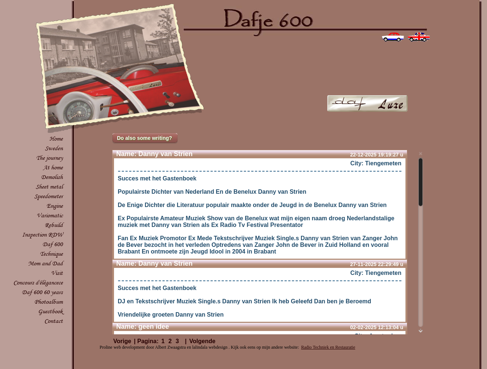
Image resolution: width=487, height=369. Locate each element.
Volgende (202, 341)
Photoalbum (48, 302)
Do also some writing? (144, 138)
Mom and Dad (45, 263)
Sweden (54, 148)
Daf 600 (52, 244)
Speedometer (48, 196)
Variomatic (50, 215)
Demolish (52, 177)
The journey (49, 158)
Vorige (122, 341)
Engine (54, 206)
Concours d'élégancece (38, 282)
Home (56, 138)
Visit (57, 273)
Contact (53, 321)
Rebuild (54, 225)
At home (53, 167)
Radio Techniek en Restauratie (328, 347)
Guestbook (50, 311)
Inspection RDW (42, 234)
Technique (51, 254)
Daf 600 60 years (42, 292)
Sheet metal (49, 186)
